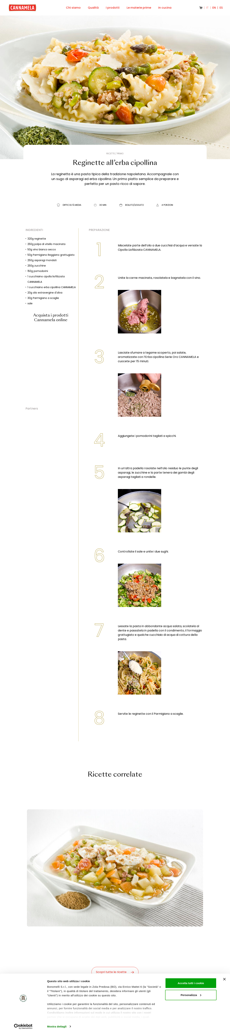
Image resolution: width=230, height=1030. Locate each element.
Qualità (93, 8)
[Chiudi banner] (224, 975)
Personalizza (191, 991)
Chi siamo (73, 8)
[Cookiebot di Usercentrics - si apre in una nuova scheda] (23, 1023)
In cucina (164, 8)
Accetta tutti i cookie (191, 979)
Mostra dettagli (56, 1022)
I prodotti (112, 8)
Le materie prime (139, 8)
